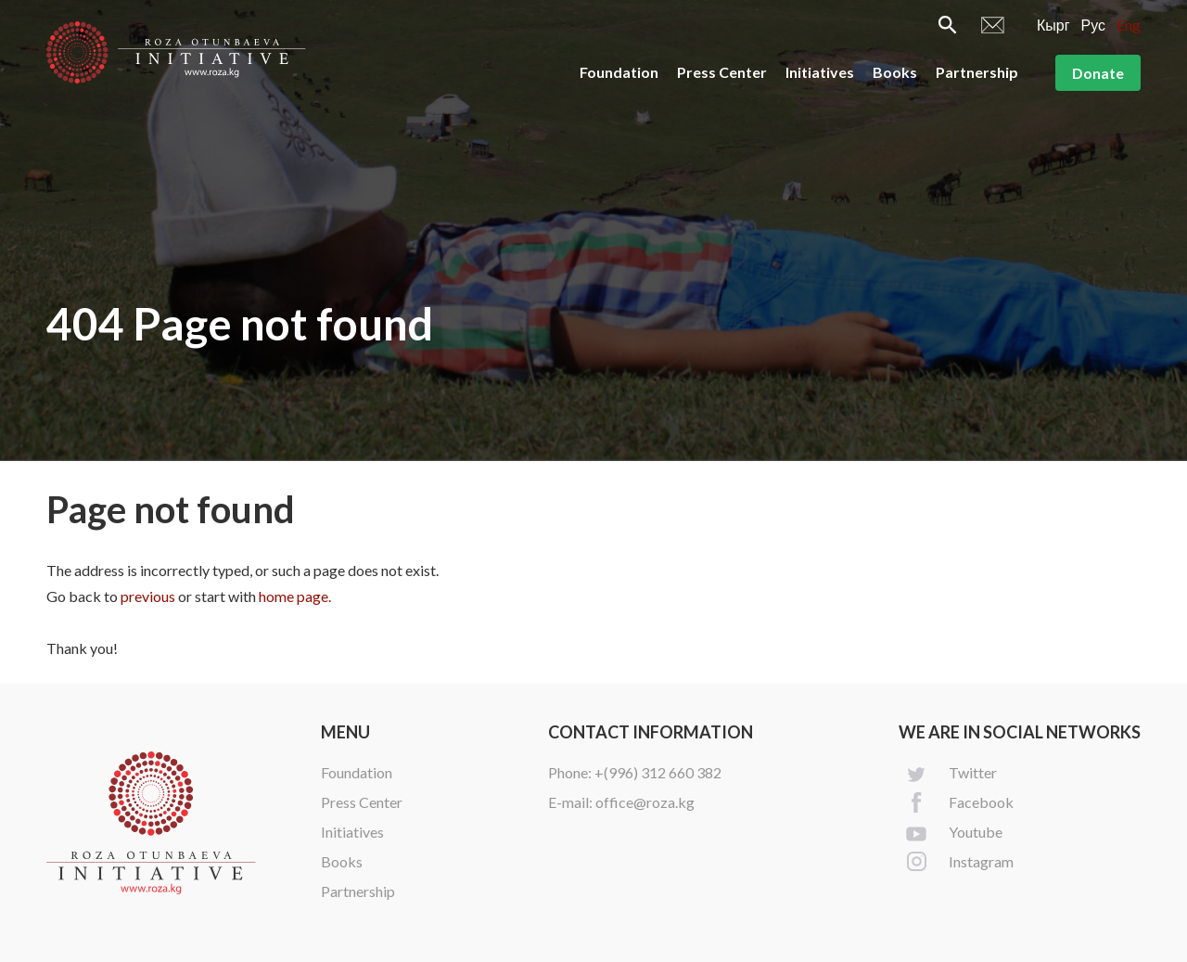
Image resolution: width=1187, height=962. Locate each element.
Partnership (977, 72)
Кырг (1053, 24)
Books (895, 72)
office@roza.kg (645, 802)
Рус (1093, 24)
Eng (1129, 24)
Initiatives (819, 72)
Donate (1098, 73)
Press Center (722, 72)
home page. (295, 596)
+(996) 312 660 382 (657, 772)
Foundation (619, 72)
